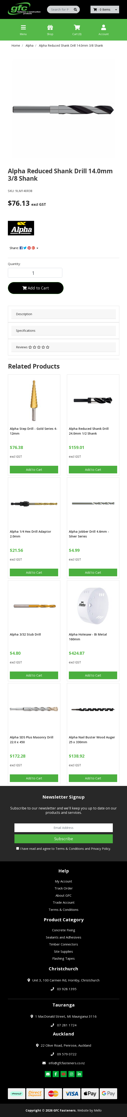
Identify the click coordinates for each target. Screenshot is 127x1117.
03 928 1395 (67, 989)
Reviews (32, 347)
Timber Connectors (63, 944)
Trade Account (64, 902)
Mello (98, 1110)
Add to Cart (35, 288)
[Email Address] (63, 827)
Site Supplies (63, 951)
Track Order (63, 888)
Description (24, 314)
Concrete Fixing (63, 930)
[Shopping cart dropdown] (116, 9)
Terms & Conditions (70, 849)
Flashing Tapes (63, 958)
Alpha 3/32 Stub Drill (25, 634)
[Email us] (48, 1074)
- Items (101, 9)
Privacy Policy (100, 849)
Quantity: (14, 264)
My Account (63, 881)
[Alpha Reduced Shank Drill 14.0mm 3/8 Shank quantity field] (35, 273)
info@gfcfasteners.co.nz (67, 1063)
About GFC (63, 895)
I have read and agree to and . (63, 849)
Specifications (25, 330)
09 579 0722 (67, 1054)
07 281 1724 (67, 1025)
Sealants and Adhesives (63, 937)
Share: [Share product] (23, 248)
